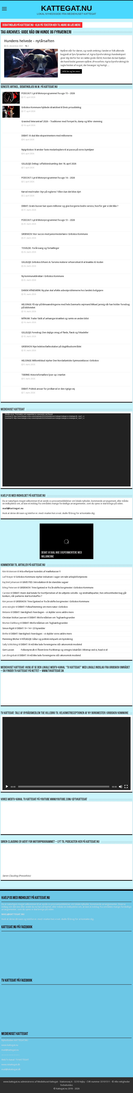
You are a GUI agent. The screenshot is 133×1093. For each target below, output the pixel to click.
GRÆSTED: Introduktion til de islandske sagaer (45, 582)
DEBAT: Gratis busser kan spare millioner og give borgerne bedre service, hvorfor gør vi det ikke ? (69, 205)
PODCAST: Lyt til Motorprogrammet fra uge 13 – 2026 (48, 220)
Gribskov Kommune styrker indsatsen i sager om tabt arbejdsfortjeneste (51, 577)
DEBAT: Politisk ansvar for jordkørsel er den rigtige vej (48, 388)
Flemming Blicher (10, 639)
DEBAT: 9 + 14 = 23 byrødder (31, 628)
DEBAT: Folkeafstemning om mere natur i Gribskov (43, 607)
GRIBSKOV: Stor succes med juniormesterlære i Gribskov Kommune (54, 234)
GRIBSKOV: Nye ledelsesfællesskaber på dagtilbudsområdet (51, 346)
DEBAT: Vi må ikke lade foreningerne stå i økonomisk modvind (51, 644)
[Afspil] (7, 786)
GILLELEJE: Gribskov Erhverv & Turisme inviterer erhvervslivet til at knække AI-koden (62, 262)
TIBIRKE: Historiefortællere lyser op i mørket (43, 374)
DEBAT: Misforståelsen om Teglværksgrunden (52, 617)
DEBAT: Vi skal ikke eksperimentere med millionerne (46, 135)
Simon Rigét (8, 628)
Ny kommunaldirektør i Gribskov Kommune (42, 276)
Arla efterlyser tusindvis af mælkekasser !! (40, 571)
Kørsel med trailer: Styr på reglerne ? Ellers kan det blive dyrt (51, 191)
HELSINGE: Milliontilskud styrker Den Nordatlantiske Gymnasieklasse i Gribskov (60, 360)
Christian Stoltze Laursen (14, 617)
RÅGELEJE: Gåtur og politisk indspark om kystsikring (47, 639)
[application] (66, 449)
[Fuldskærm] (126, 786)
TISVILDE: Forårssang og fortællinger (40, 248)
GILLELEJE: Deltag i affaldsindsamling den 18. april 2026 (48, 163)
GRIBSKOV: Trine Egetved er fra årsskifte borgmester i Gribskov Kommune (56, 587)
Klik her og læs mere (71, 71)
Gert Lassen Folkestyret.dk (18, 649)
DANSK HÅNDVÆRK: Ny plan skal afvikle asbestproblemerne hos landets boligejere (62, 290)
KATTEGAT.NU (66, 8)
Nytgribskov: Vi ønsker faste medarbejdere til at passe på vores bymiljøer (57, 149)
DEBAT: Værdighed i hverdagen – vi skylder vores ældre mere (43, 612)
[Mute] (120, 786)
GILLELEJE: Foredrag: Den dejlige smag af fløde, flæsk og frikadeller (54, 332)
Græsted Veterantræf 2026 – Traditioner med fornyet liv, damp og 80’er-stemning (61, 121)
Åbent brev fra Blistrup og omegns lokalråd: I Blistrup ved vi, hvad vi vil (72, 649)
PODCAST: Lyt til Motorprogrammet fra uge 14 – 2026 (48, 177)
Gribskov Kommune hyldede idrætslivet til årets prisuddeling (51, 107)
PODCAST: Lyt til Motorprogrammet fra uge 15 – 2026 (48, 93)
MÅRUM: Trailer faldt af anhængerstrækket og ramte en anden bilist (55, 318)
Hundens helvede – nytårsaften (29, 41)
